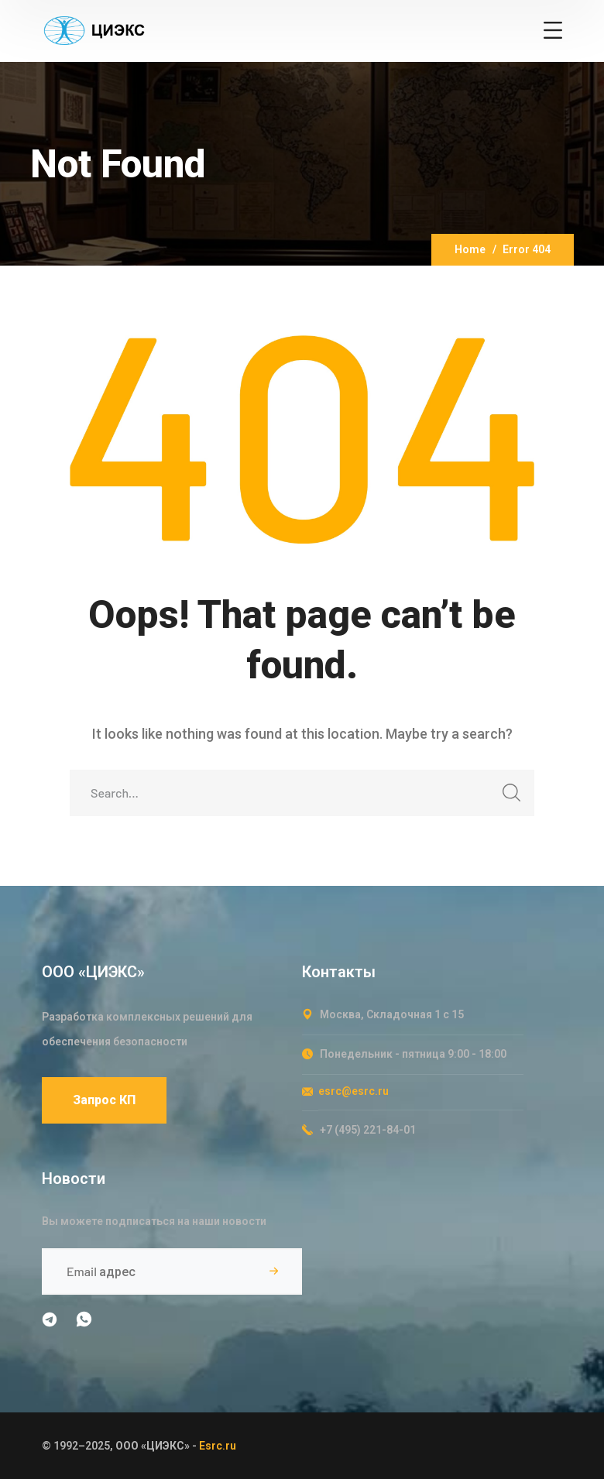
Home (470, 249)
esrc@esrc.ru (353, 1091)
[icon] (51, 1323)
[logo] (94, 29)
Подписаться (273, 1271)
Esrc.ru (217, 1446)
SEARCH (506, 797)
